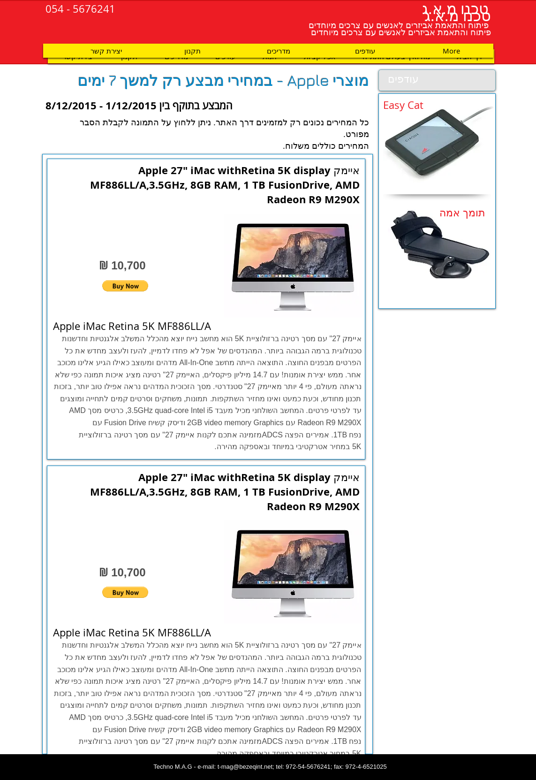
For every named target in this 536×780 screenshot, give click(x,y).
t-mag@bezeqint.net (245, 766)
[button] (125, 285)
